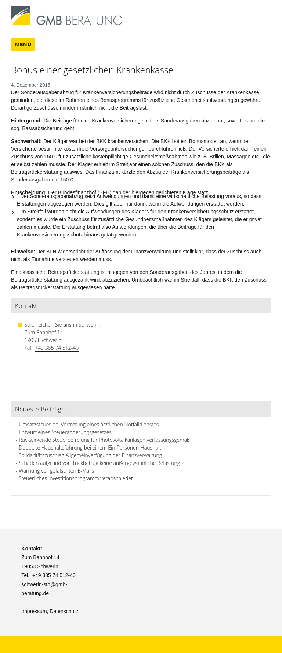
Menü (23, 44)
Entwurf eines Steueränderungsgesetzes (65, 432)
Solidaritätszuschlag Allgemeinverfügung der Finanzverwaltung (90, 455)
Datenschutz (64, 611)
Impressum (34, 611)
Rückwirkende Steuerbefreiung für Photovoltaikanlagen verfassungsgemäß (104, 439)
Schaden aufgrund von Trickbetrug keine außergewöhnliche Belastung (99, 462)
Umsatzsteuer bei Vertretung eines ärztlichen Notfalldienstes (89, 424)
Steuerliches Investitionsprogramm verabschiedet (76, 478)
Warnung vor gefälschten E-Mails (56, 470)
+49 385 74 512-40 (57, 347)
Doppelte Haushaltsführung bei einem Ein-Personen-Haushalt (90, 447)
